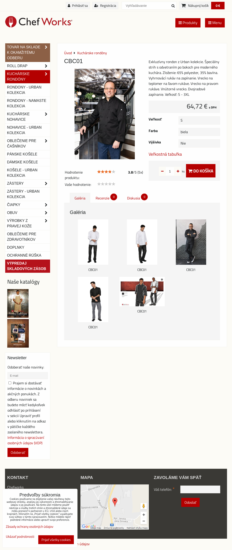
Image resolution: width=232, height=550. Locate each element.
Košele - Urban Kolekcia (22, 172)
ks (176, 171)
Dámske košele (22, 162)
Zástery (28, 183)
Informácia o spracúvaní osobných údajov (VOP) (25, 440)
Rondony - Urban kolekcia (24, 90)
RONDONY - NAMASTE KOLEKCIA (26, 103)
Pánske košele (22, 154)
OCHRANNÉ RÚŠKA (24, 255)
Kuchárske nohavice (28, 116)
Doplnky (15, 247)
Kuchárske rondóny (28, 76)
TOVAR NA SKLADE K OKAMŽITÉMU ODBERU (28, 52)
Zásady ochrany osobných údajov (29, 526)
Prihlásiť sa (78, 5)
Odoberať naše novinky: (25, 367)
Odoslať (190, 502)
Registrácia (105, 5)
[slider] (106, 172)
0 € (218, 5)
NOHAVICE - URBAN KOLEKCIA (24, 130)
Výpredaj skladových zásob (26, 266)
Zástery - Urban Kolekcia (23, 194)
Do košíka (200, 170)
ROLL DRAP (28, 66)
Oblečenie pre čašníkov (28, 143)
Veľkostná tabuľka (165, 154)
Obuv (28, 213)
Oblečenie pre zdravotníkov (21, 236)
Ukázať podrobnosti (20, 537)
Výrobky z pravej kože (28, 223)
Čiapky (28, 205)
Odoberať (18, 452)
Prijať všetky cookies (56, 539)
